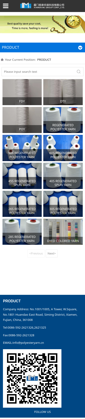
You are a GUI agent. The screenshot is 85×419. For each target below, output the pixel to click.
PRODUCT (44, 60)
